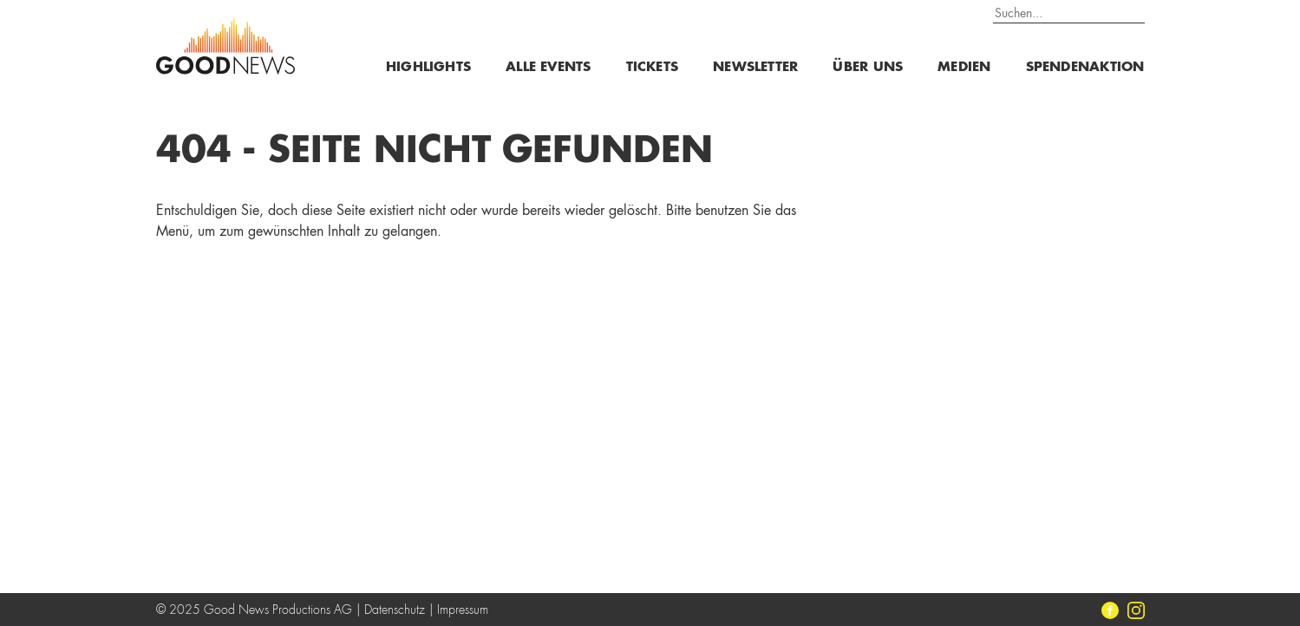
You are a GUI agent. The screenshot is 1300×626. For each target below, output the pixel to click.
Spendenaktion (1085, 68)
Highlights (428, 68)
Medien (963, 68)
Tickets (652, 68)
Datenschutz (394, 610)
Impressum (462, 610)
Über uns (868, 68)
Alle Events (548, 68)
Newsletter (755, 68)
